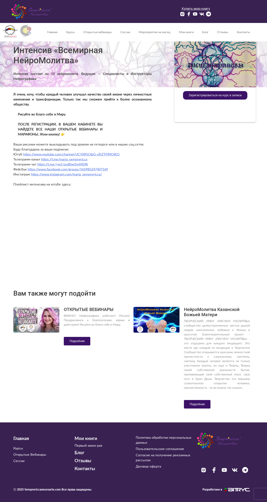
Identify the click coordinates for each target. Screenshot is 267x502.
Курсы (70, 32)
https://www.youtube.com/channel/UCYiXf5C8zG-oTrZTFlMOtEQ (71, 154)
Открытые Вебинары (29, 454)
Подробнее (77, 341)
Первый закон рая (88, 445)
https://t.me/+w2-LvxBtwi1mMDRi (62, 164)
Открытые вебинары (97, 32)
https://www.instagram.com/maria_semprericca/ (66, 174)
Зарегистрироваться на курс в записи (215, 95)
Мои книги (186, 32)
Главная (52, 32)
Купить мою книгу (196, 9)
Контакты (243, 32)
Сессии (125, 32)
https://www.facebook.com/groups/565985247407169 (68, 169)
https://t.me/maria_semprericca (64, 159)
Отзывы (222, 32)
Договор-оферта (148, 466)
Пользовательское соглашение (160, 449)
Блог (205, 32)
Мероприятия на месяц (154, 32)
